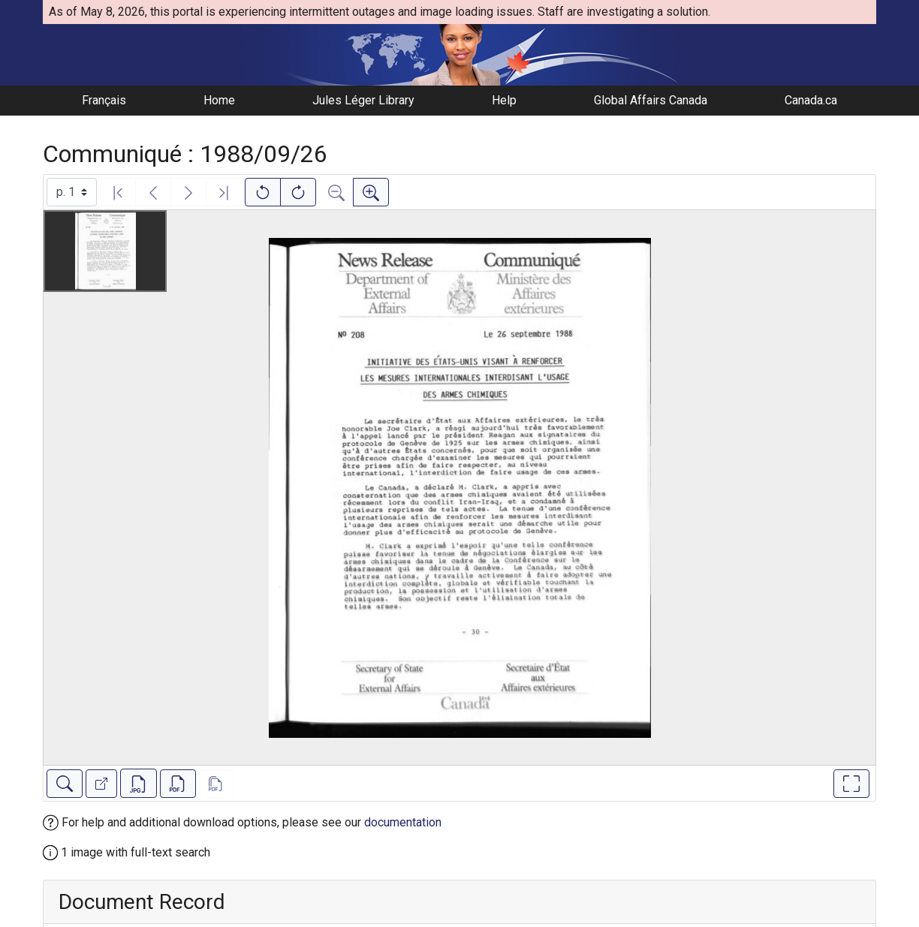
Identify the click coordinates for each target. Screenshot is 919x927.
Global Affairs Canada (650, 100)
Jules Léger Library (363, 100)
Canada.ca (811, 100)
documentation (402, 822)
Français (104, 100)
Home (219, 100)
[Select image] (72, 192)
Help (504, 100)
